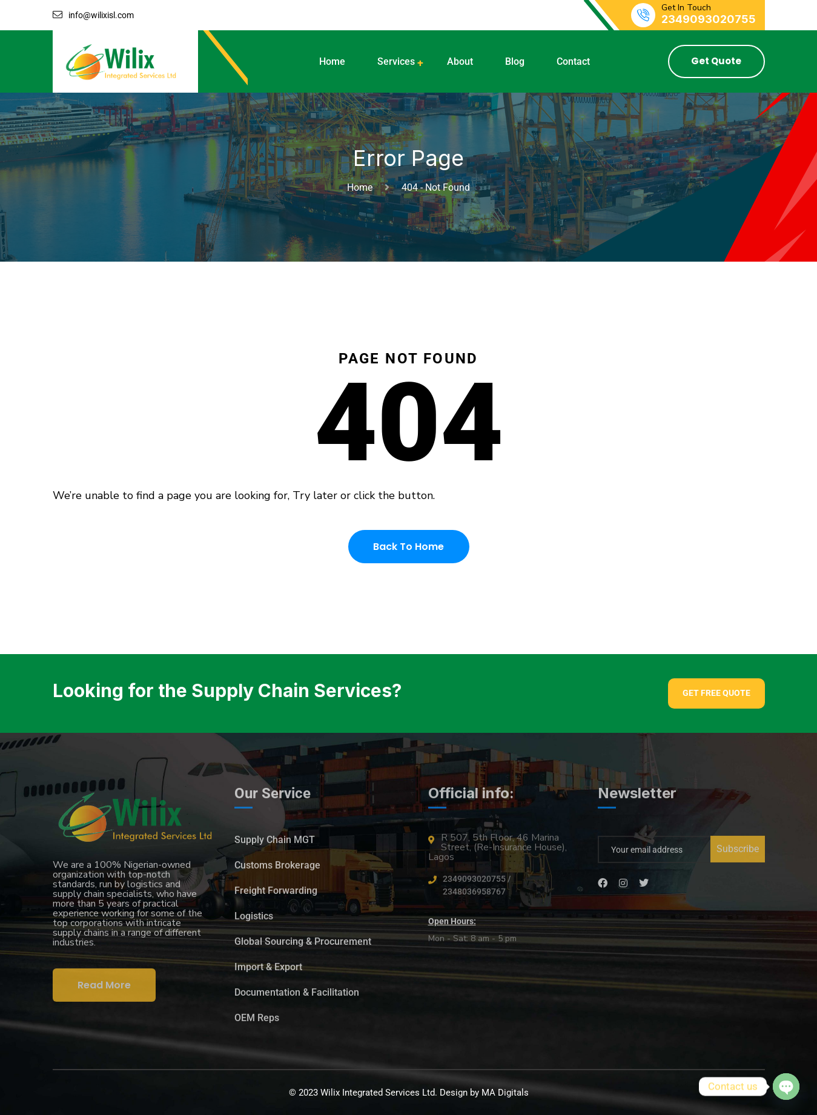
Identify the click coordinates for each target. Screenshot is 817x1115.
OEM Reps (256, 1023)
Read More (104, 991)
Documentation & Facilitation (296, 998)
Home (332, 61)
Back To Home (408, 547)
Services (396, 61)
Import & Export (268, 972)
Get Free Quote (716, 693)
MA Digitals (505, 1092)
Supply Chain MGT (274, 845)
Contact (573, 61)
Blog (514, 61)
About (460, 61)
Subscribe (737, 854)
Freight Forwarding (275, 896)
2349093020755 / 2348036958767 (477, 890)
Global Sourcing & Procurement (302, 947)
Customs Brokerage (277, 870)
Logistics (253, 921)
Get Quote (716, 61)
